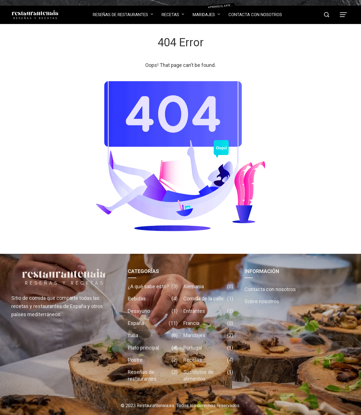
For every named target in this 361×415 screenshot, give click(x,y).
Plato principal (153, 347)
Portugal (208, 347)
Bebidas (153, 298)
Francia (208, 323)
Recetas (173, 14)
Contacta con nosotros (255, 14)
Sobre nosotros (262, 301)
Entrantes (208, 311)
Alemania (208, 286)
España (153, 323)
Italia (153, 335)
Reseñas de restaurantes (123, 14)
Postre (153, 360)
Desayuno (153, 311)
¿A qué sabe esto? (153, 286)
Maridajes (206, 12)
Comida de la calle (208, 298)
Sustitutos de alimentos (208, 375)
